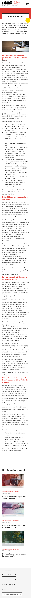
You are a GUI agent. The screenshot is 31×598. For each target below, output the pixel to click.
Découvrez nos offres (11, 594)
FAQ (3, 579)
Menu (27, 4)
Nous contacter (7, 575)
